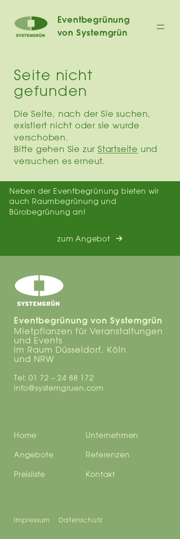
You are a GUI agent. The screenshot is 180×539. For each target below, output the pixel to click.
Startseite (118, 149)
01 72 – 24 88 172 (61, 377)
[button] (90, 239)
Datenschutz (81, 520)
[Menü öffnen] (160, 26)
